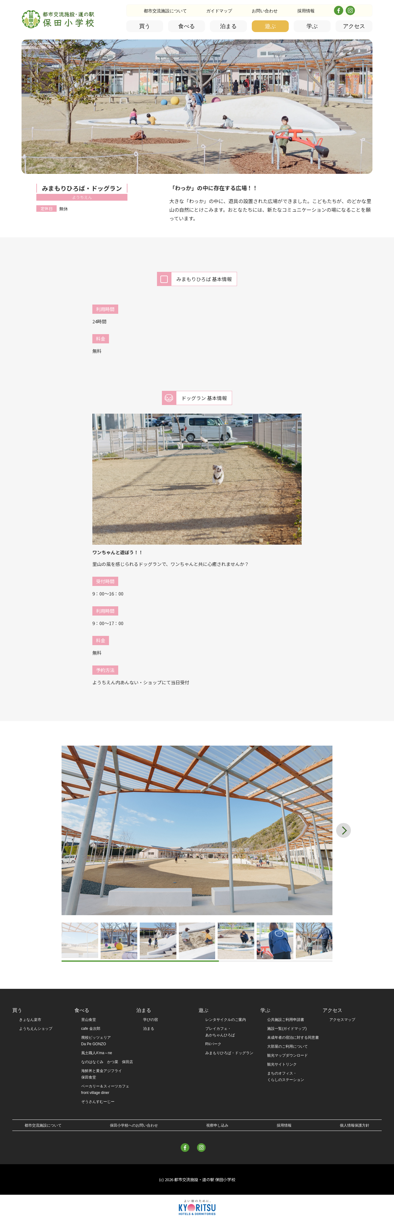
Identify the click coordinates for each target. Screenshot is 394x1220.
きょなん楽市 (30, 1019)
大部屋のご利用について (287, 1046)
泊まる (228, 26)
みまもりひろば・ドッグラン (229, 1053)
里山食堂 (88, 1019)
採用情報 (306, 10)
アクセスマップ (342, 1019)
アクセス (354, 26)
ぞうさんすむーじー (98, 1101)
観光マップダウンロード (287, 1055)
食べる (186, 26)
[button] (345, 830)
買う (144, 26)
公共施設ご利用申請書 (285, 1019)
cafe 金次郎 (90, 1028)
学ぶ (312, 26)
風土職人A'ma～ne (96, 1053)
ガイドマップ (219, 10)
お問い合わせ (265, 10)
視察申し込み (217, 1125)
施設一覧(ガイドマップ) (287, 1028)
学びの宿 (150, 1019)
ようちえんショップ (35, 1028)
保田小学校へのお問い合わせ (134, 1125)
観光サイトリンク (282, 1064)
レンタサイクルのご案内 (225, 1019)
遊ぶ (270, 26)
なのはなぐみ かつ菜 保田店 (107, 1062)
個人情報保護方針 (354, 1125)
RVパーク (213, 1044)
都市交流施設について (165, 10)
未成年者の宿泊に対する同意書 (293, 1037)
